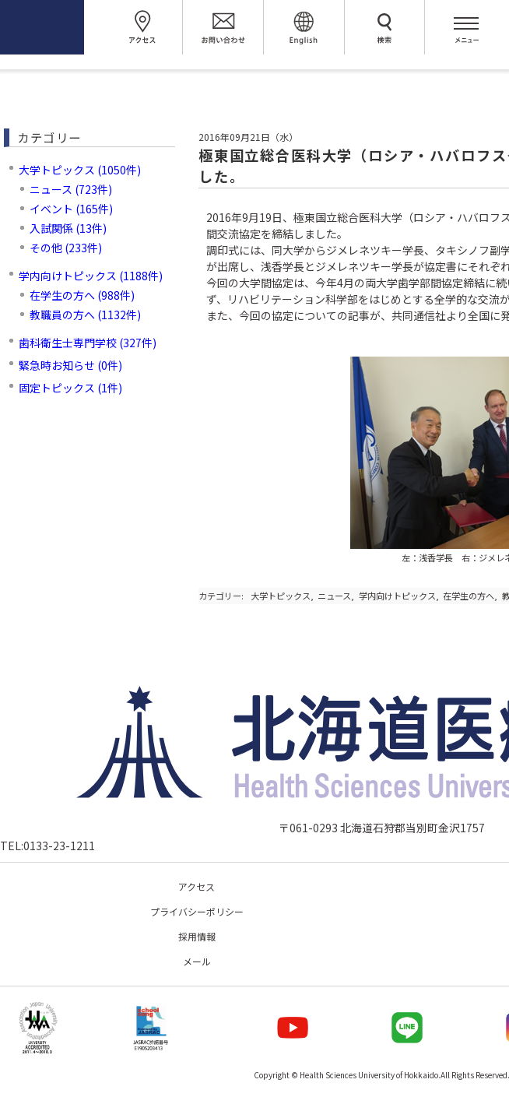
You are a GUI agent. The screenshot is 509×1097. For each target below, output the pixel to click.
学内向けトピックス (397, 595)
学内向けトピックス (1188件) (91, 275)
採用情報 (197, 936)
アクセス (196, 886)
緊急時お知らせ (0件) (70, 365)
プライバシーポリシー (197, 911)
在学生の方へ (468, 595)
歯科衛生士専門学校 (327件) (87, 342)
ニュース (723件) (71, 189)
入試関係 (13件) (68, 228)
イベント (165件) (71, 208)
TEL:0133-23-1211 (47, 845)
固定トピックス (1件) (70, 388)
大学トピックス (281, 595)
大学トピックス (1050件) (80, 170)
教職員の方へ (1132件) (85, 314)
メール (197, 961)
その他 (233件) (66, 247)
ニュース (334, 595)
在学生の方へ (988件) (82, 295)
